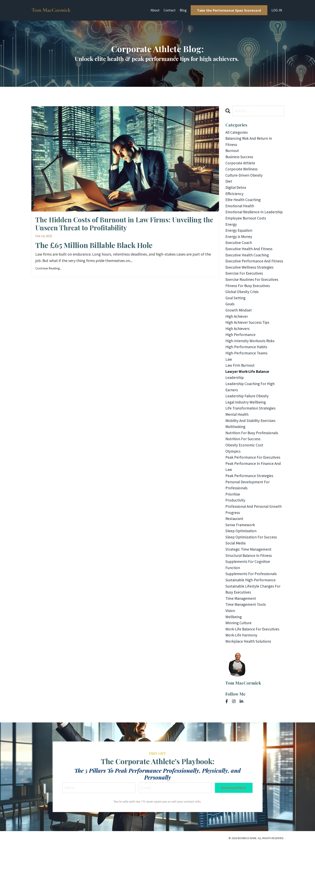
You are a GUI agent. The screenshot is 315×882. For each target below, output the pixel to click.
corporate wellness (242, 170)
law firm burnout (240, 388)
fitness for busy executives (248, 305)
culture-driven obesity (244, 177)
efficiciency (234, 196)
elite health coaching (243, 202)
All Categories (237, 132)
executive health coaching (247, 267)
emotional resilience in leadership (245, 219)
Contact (170, 10)
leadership (234, 401)
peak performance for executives (253, 485)
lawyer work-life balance (248, 395)
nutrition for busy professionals (252, 459)
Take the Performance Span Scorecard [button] (229, 10)
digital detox (236, 190)
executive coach (239, 254)
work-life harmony (241, 671)
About (155, 10)
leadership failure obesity (247, 421)
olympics (233, 478)
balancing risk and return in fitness (249, 142)
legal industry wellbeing (246, 427)
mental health (237, 440)
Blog (183, 10)
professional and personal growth (254, 536)
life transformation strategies (251, 433)
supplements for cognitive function (248, 597)
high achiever (237, 337)
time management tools (246, 639)
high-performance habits (247, 369)
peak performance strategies (250, 504)
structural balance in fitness (249, 587)
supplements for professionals (251, 607)
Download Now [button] (233, 824)
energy (231, 235)
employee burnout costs (246, 228)
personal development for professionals (248, 514)
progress (232, 542)
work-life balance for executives (253, 664)
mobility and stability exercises (251, 446)
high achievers (237, 350)
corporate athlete (241, 164)
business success (239, 158)
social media (235, 575)
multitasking (235, 453)
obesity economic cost (244, 472)
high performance (241, 356)
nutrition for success (243, 465)
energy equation (239, 241)
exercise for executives (244, 292)
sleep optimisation (241, 562)
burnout (232, 151)
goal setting (235, 318)
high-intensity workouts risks (250, 363)
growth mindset (238, 331)
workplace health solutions (249, 677)
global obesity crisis (242, 312)
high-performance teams (247, 376)
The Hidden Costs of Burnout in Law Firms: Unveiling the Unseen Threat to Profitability (124, 224)
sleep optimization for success (251, 568)
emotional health (240, 209)
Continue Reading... (48, 269)
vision (230, 645)
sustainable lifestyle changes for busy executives (253, 623)
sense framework (240, 555)
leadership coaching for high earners (250, 411)
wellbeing (234, 651)
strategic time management (249, 581)
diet (228, 183)
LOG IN (276, 10)
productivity (235, 530)
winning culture (238, 658)
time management (241, 632)
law (228, 382)
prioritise (232, 523)
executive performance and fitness (248, 276)
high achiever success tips (247, 344)
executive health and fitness (249, 260)
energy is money (239, 247)
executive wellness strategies (250, 286)
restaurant (234, 549)
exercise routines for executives (252, 299)
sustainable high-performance (251, 613)
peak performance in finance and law (253, 495)
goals (230, 324)
